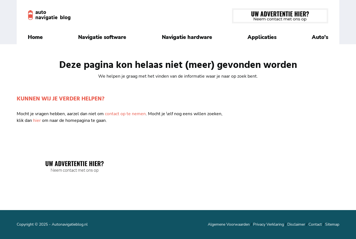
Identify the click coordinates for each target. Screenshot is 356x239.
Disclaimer (296, 224)
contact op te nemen (125, 114)
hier (37, 120)
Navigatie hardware (187, 37)
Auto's (320, 37)
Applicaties (262, 37)
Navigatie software (102, 37)
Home (35, 37)
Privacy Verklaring (268, 224)
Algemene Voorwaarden (229, 224)
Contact (315, 224)
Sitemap (332, 224)
